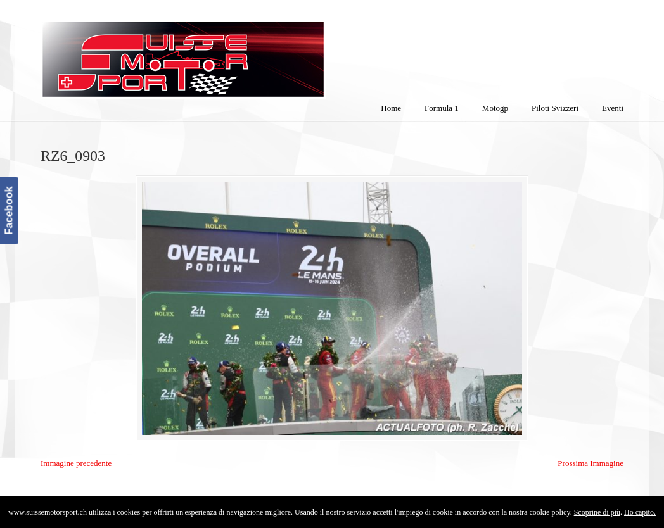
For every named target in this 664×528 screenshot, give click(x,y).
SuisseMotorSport (236, 51)
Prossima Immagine (590, 463)
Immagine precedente (76, 463)
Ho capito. (640, 512)
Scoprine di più (597, 512)
